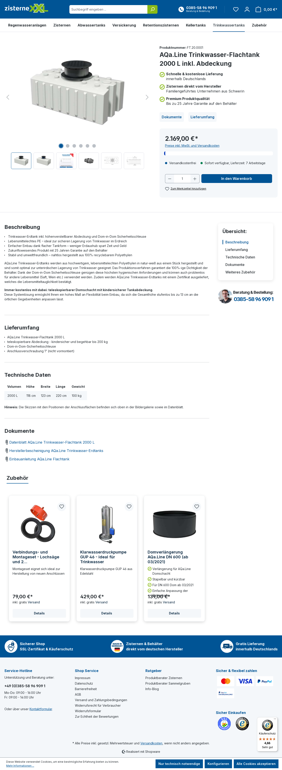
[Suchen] (152, 9)
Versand (34, 602)
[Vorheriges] (7, 97)
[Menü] (275, 720)
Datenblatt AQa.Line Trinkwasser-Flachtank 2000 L (49, 442)
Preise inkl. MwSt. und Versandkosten (192, 145)
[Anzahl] (182, 178)
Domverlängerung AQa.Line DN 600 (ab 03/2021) (168, 557)
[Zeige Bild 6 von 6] (94, 146)
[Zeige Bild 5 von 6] (87, 146)
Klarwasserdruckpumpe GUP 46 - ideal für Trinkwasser (103, 557)
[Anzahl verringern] (169, 178)
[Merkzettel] (235, 9)
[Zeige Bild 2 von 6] (67, 146)
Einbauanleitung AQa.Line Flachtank (36, 459)
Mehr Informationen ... (20, 765)
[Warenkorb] (265, 9)
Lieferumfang (202, 117)
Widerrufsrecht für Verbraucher (98, 705)
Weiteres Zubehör (240, 272)
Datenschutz (84, 683)
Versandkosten (151, 743)
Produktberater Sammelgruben (167, 683)
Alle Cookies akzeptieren (256, 764)
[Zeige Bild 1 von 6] (61, 146)
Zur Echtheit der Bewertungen (97, 716)
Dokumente (172, 117)
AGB (78, 694)
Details (39, 613)
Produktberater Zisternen (163, 678)
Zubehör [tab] (17, 478)
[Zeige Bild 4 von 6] (81, 146)
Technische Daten (240, 257)
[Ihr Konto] (247, 9)
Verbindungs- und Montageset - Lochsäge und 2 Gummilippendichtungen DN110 (36, 557)
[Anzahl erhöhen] (195, 178)
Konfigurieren (218, 764)
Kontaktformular (41, 709)
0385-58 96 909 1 (253, 299)
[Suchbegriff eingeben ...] (108, 9)
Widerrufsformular (88, 711)
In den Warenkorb (236, 178)
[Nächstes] (147, 97)
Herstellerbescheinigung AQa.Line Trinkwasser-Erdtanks (53, 450)
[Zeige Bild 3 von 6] (74, 146)
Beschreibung (237, 242)
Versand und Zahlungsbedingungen (101, 700)
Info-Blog (152, 689)
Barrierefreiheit (86, 689)
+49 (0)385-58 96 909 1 (24, 686)
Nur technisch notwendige (179, 764)
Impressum (82, 678)
